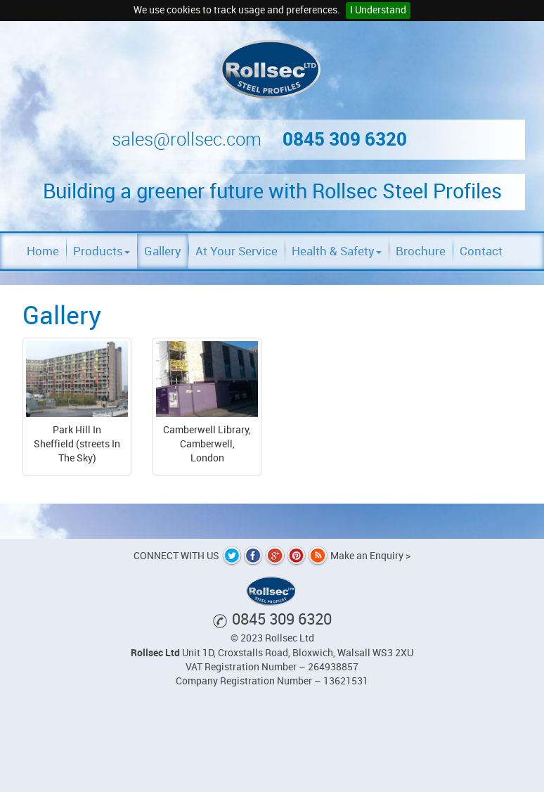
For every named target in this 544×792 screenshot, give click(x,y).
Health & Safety (337, 251)
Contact (481, 251)
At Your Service (236, 251)
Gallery (162, 251)
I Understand (378, 10)
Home (43, 251)
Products (101, 251)
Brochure (421, 251)
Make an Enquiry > (370, 556)
